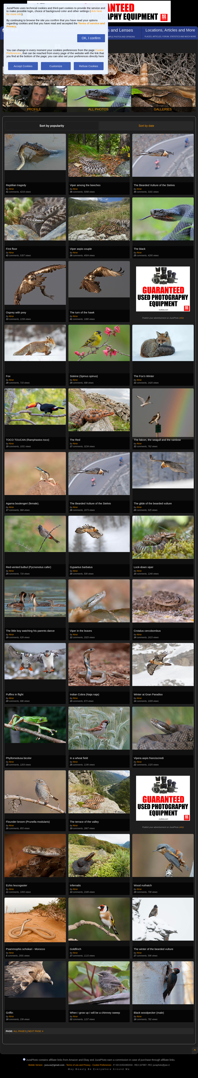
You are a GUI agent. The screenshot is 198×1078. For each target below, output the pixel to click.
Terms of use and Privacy (78, 1065)
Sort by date (146, 125)
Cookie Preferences (101, 1065)
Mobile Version (35, 1065)
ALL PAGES (19, 1031)
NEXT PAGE (35, 1031)
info (181, 318)
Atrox (11, 189)
